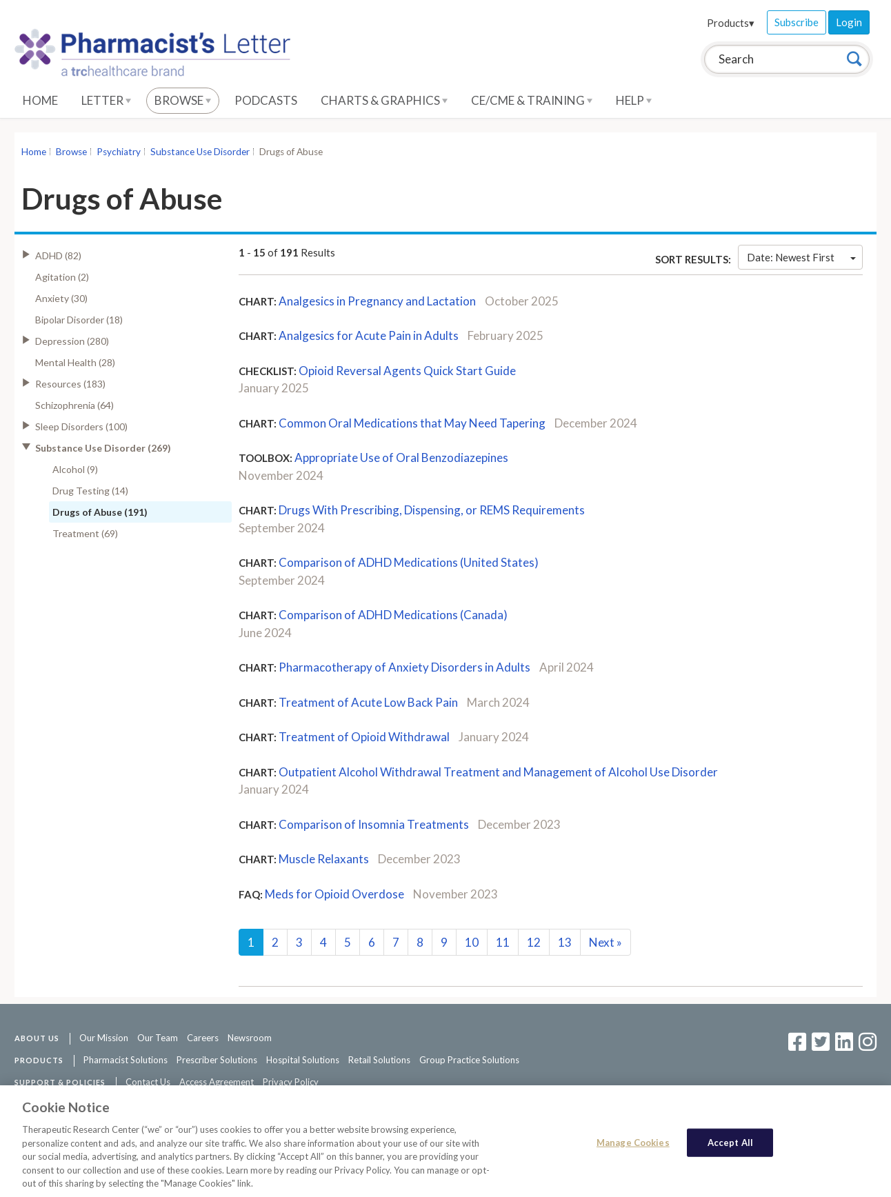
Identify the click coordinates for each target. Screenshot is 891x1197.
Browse (182, 100)
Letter (106, 100)
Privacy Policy (291, 1081)
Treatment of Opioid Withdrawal (364, 737)
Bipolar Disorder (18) (79, 319)
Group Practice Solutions (469, 1059)
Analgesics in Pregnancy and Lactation (377, 301)
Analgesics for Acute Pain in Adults (369, 335)
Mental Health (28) (75, 362)
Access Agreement (216, 1081)
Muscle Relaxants (324, 859)
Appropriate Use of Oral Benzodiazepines (401, 457)
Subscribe (796, 22)
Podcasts (265, 100)
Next (605, 942)
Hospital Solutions (302, 1059)
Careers (203, 1037)
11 (503, 942)
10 (472, 942)
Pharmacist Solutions (125, 1059)
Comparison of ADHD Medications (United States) (409, 562)
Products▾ (730, 23)
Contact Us (148, 1081)
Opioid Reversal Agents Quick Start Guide (407, 370)
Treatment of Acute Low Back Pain (368, 702)
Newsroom (250, 1037)
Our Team (157, 1037)
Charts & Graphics (384, 100)
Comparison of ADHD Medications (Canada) (393, 614)
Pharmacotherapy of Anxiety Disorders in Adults (404, 667)
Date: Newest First (801, 257)
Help (634, 100)
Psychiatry (119, 151)
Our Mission (103, 1037)
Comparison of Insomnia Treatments (374, 824)
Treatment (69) (85, 533)
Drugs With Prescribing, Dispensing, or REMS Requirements (432, 510)
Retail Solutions (379, 1059)
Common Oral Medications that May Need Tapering (412, 423)
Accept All (730, 1147)
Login (849, 22)
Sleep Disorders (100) (81, 426)
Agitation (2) (62, 277)
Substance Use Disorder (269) (103, 448)
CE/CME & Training (531, 100)
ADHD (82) (58, 255)
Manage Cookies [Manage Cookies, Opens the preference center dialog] (633, 1147)
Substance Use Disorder (200, 151)
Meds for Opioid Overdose (334, 894)
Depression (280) (72, 341)
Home (40, 100)
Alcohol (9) (75, 469)
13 (565, 942)
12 (534, 942)
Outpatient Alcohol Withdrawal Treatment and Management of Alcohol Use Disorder (498, 772)
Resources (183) (70, 384)
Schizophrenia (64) (74, 405)
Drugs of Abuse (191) (100, 512)
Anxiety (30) (61, 298)
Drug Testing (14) (90, 490)
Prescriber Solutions (217, 1059)
